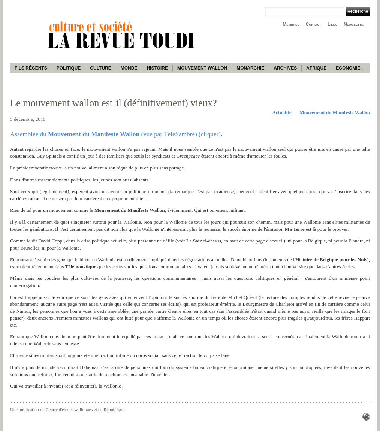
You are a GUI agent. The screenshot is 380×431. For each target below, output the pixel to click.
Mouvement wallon (202, 68)
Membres (291, 24)
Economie (348, 68)
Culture (100, 68)
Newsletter (354, 24)
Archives (285, 68)
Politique (69, 68)
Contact (313, 24)
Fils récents (31, 68)
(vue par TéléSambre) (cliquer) (180, 134)
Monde (129, 68)
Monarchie (250, 68)
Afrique (316, 68)
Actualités (282, 112)
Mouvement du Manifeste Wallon (334, 112)
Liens (332, 24)
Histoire (157, 68)
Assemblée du (29, 134)
